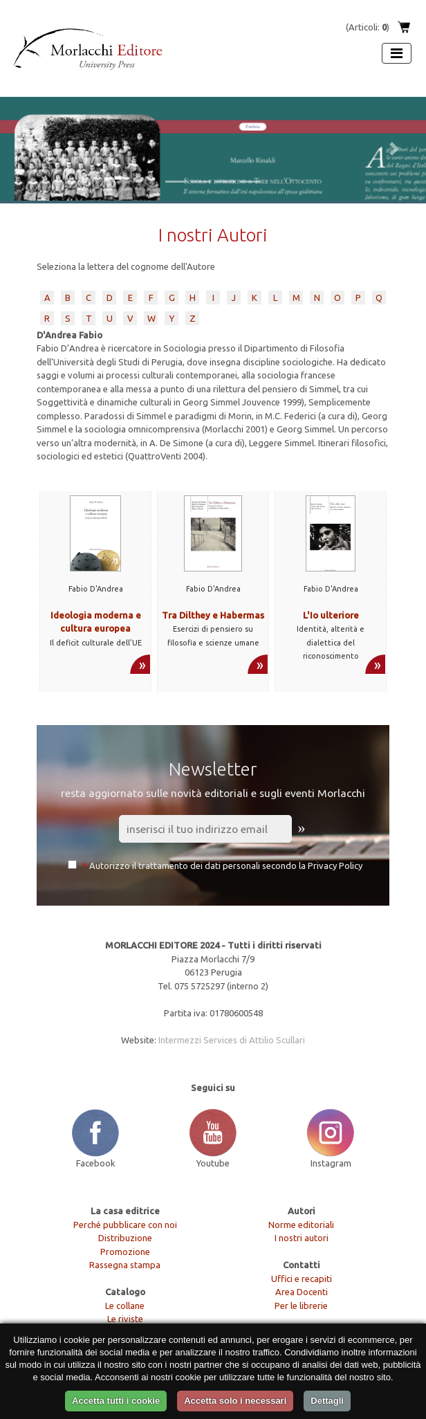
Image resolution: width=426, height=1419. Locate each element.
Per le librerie (301, 1305)
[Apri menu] (396, 53)
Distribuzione (125, 1238)
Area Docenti (301, 1292)
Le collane (125, 1305)
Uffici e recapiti (301, 1278)
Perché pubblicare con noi (125, 1224)
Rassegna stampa (124, 1265)
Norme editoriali (301, 1224)
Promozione (125, 1251)
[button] (32, 149)
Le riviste (125, 1319)
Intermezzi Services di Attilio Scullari (231, 1040)
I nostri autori (301, 1238)
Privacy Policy (335, 865)
